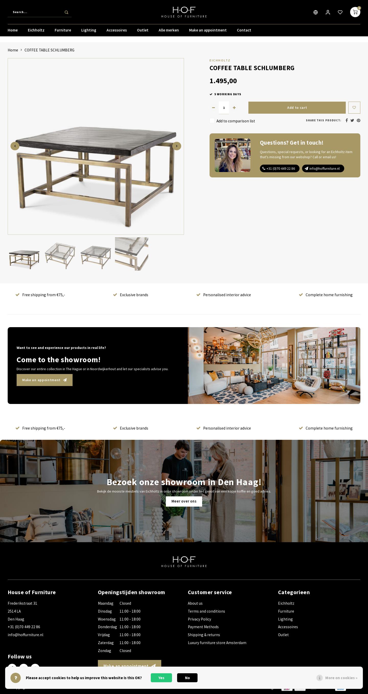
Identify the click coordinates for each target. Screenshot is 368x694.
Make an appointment (208, 31)
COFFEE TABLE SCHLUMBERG (49, 50)
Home (13, 31)
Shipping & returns (204, 634)
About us (195, 603)
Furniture (63, 31)
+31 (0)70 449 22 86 (281, 168)
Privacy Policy (199, 619)
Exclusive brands (130, 294)
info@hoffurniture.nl (324, 168)
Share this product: (323, 120)
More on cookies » (341, 677)
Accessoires (117, 31)
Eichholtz (36, 31)
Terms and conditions (206, 611)
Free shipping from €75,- (40, 294)
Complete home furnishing (326, 294)
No (187, 677)
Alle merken (169, 31)
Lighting (88, 31)
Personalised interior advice (223, 294)
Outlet (142, 31)
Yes (161, 677)
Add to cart (296, 107)
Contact (244, 31)
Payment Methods (203, 626)
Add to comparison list (235, 121)
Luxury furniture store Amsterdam (217, 642)
